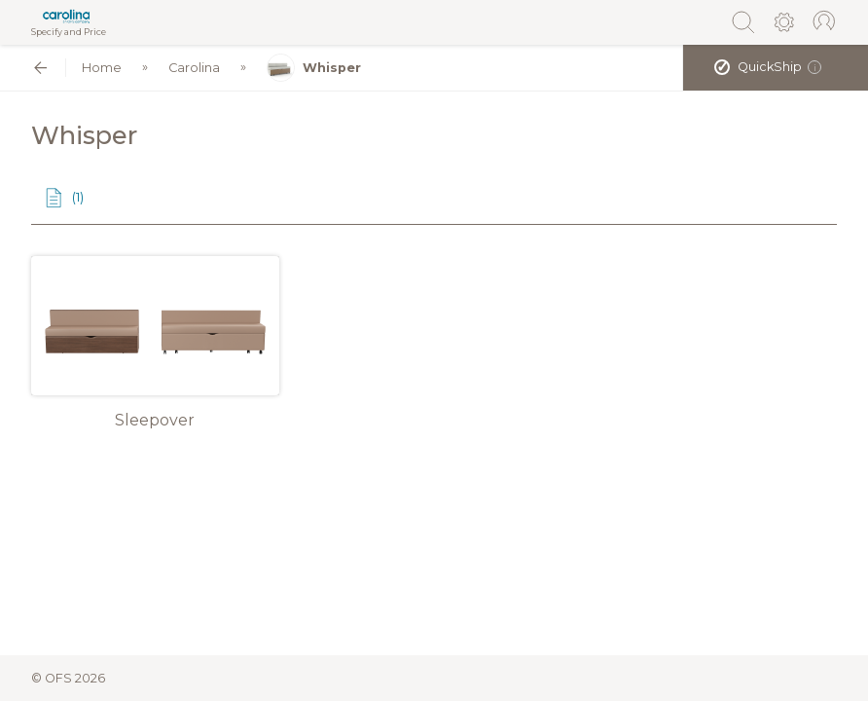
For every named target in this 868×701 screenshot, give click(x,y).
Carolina (194, 67)
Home (102, 67)
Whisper (314, 68)
